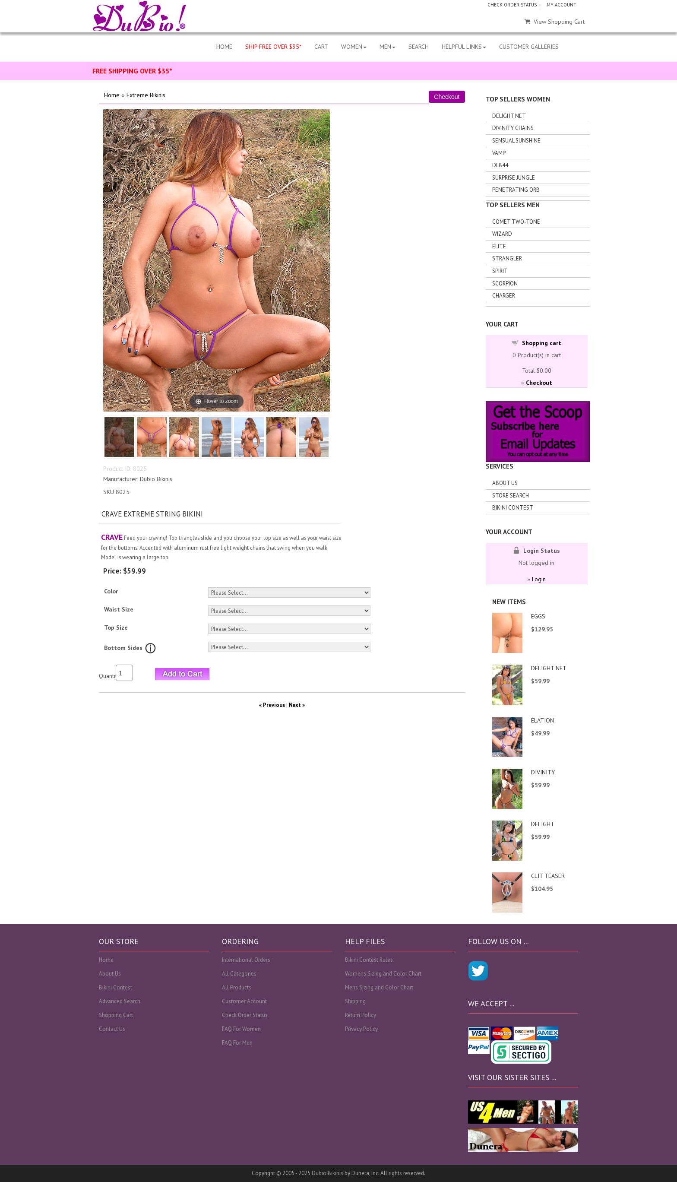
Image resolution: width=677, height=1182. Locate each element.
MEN (387, 47)
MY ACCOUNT (561, 5)
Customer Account (244, 1001)
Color (111, 591)
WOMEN (354, 47)
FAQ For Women (241, 1029)
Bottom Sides (123, 648)
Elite (499, 246)
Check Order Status (245, 1015)
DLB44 (500, 165)
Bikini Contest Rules (369, 959)
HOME (224, 47)
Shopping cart (541, 343)
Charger (503, 295)
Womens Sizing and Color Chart (383, 973)
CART (321, 47)
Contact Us (112, 1029)
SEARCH (418, 47)
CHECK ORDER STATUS (512, 5)
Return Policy (360, 1015)
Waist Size (118, 609)
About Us (505, 483)
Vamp (499, 153)
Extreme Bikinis (146, 95)
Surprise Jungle (513, 177)
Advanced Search (119, 1001)
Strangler (507, 258)
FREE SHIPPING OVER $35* (132, 71)
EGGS (538, 616)
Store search (510, 495)
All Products (236, 987)
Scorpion (505, 283)
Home (112, 95)
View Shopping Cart (555, 21)
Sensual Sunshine (516, 140)
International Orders (246, 959)
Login (539, 579)
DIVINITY (543, 772)
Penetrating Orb (516, 189)
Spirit (500, 271)
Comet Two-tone (516, 221)
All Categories (239, 973)
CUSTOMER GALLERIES (529, 47)
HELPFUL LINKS (464, 47)
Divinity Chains (513, 128)
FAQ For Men (237, 1042)
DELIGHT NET (548, 668)
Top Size (116, 627)
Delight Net (509, 116)
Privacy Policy (361, 1029)
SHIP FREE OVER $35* (273, 47)
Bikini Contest (512, 507)
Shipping (355, 1001)
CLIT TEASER (548, 875)
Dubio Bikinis (327, 1173)
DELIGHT (542, 824)
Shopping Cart (116, 1015)
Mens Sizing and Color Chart (379, 987)
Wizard (502, 234)
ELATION (542, 720)
